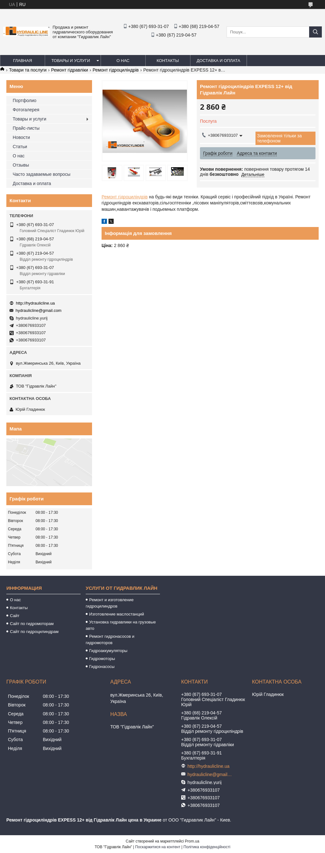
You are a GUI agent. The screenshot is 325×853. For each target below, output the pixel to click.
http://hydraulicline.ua (35, 303)
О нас (122, 60)
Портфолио (24, 100)
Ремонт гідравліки (69, 69)
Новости (21, 137)
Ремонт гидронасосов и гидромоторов (110, 639)
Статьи (20, 146)
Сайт (14, 615)
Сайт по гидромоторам (32, 623)
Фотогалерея (26, 109)
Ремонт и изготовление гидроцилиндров (110, 603)
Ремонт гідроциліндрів (116, 69)
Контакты (167, 60)
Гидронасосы (102, 666)
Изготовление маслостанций (116, 614)
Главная (22, 60)
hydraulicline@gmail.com (39, 310)
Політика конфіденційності (206, 847)
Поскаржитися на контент (157, 847)
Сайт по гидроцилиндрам (34, 631)
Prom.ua (192, 841)
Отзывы (21, 165)
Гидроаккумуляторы (108, 650)
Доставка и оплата (218, 60)
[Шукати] (315, 32)
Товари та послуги (27, 69)
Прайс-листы (26, 128)
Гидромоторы (102, 658)
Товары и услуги (70, 60)
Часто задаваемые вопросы (41, 174)
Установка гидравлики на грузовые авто (121, 625)
